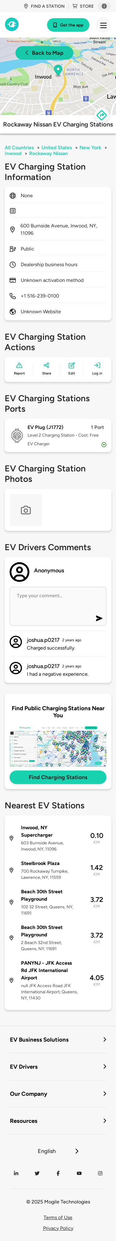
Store (83, 6)
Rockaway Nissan (48, 153)
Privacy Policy (58, 1228)
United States (56, 147)
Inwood (13, 153)
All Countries (19, 147)
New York (90, 147)
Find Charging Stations (58, 777)
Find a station (44, 6)
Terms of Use (58, 1217)
